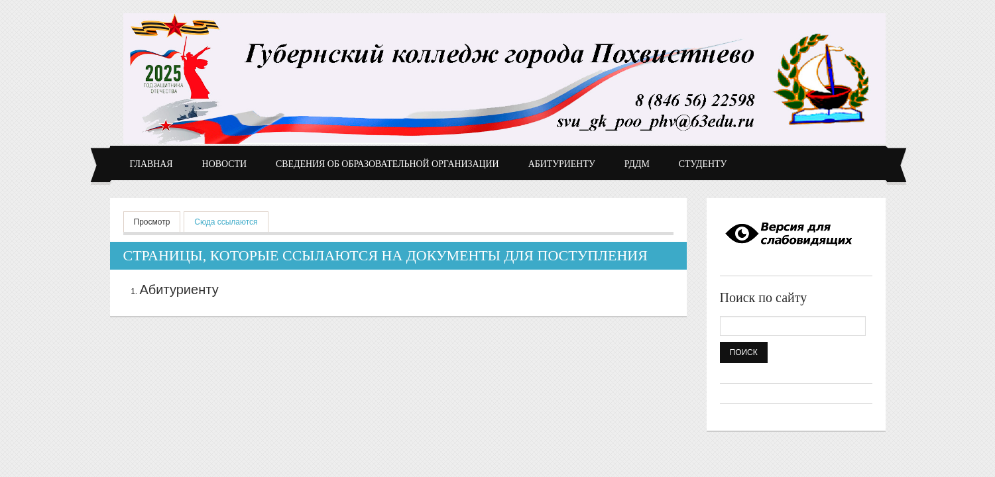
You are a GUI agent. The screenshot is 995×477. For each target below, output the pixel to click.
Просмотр (152, 222)
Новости (224, 164)
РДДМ (637, 164)
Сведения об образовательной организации (387, 164)
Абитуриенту (561, 164)
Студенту (703, 164)
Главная (151, 164)
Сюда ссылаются (231, 221)
